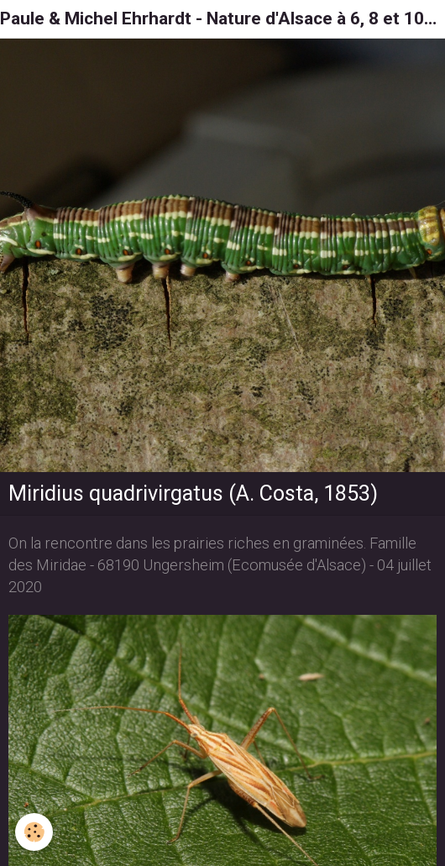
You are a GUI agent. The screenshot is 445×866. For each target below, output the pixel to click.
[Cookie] (34, 832)
